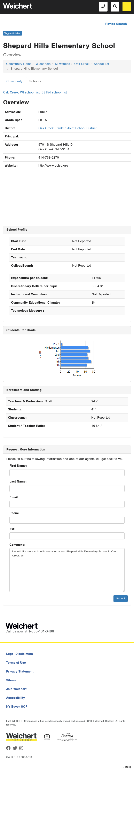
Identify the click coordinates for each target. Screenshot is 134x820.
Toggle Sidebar (12, 33)
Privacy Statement (19, 671)
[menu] (126, 6)
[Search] (115, 7)
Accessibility (15, 698)
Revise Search (116, 24)
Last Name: (17, 481)
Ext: (12, 529)
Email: (14, 497)
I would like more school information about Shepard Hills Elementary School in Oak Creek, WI (67, 570)
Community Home (18, 64)
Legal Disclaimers (19, 654)
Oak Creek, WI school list (21, 92)
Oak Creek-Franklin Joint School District (67, 128)
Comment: (17, 545)
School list (101, 64)
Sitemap (12, 680)
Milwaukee (62, 64)
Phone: (14, 513)
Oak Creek (81, 64)
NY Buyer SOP (16, 707)
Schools (35, 81)
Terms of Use (16, 663)
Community (14, 81)
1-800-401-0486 (41, 631)
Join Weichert (16, 689)
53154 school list (54, 92)
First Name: (18, 466)
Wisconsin (43, 64)
